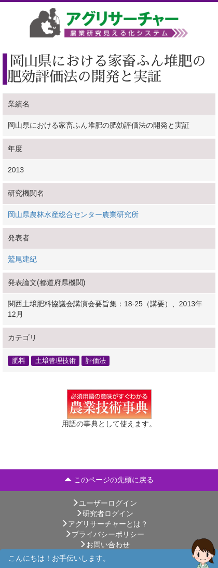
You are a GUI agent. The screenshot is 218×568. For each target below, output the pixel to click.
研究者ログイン (104, 513)
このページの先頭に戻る (109, 480)
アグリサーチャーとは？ (104, 524)
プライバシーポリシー (104, 534)
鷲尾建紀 (22, 259)
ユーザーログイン (104, 503)
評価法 (96, 360)
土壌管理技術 (55, 360)
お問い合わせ (104, 544)
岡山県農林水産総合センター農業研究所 (73, 214)
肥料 (18, 360)
